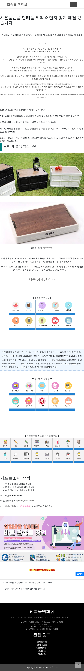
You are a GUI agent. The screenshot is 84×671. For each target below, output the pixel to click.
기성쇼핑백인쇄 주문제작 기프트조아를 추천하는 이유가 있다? (28, 582)
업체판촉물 (42, 641)
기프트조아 (48, 248)
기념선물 (42, 654)
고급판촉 (42, 651)
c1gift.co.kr (53, 667)
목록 (80, 574)
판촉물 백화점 (17, 4)
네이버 (6, 506)
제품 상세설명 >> (42, 279)
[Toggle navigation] (73, 4)
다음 (13, 506)
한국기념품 (42, 644)
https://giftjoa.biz (26, 500)
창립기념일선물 (59, 359)
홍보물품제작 (42, 648)
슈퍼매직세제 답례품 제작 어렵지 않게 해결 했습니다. (24, 588)
